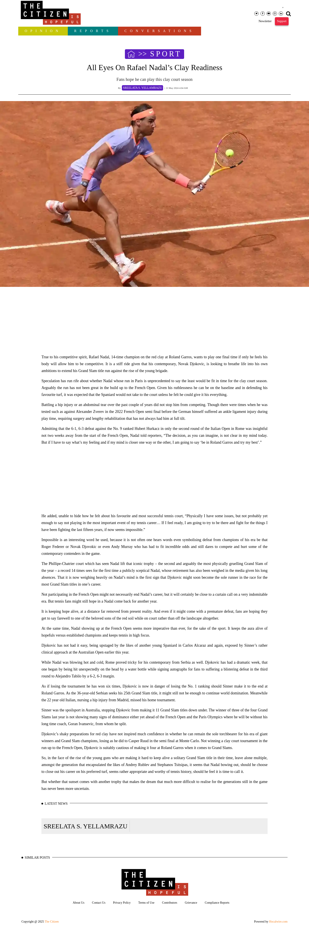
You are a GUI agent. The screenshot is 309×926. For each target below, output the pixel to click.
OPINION (43, 31)
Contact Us (99, 902)
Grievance (191, 902)
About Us (78, 902)
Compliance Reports (217, 902)
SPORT (166, 54)
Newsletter (265, 21)
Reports (93, 31)
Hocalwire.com (278, 921)
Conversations (159, 31)
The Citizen (52, 921)
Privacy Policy (122, 902)
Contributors (169, 902)
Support (281, 21)
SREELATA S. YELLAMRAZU (85, 826)
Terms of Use (146, 902)
